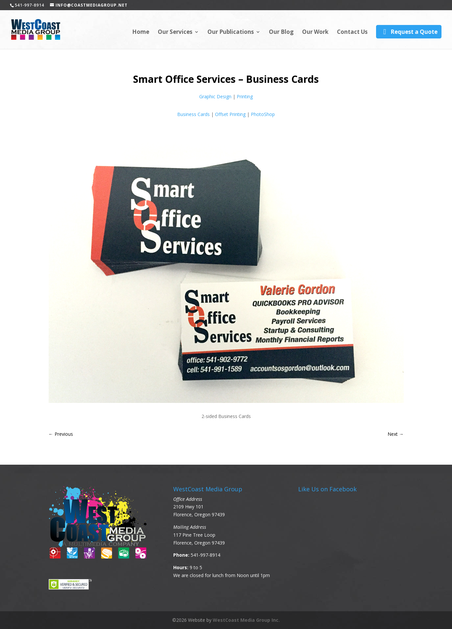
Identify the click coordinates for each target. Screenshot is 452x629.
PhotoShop (263, 114)
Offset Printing (230, 114)
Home (140, 32)
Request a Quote (409, 31)
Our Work (315, 32)
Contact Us (352, 32)
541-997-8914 (205, 555)
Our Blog (281, 32)
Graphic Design (215, 96)
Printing (245, 96)
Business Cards (193, 114)
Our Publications (230, 32)
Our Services (175, 32)
